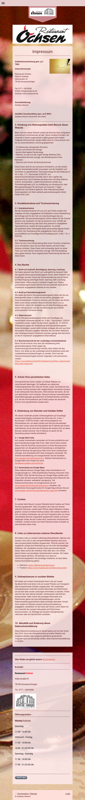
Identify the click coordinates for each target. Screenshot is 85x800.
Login (67, 793)
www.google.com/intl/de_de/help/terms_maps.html (36, 490)
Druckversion (22, 793)
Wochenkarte (49, 659)
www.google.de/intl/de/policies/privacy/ (32, 485)
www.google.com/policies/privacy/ (29, 458)
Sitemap (33, 793)
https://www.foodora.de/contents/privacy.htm (47, 567)
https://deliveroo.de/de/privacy (41, 565)
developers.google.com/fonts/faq (29, 463)
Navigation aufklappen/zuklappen (42, 3)
